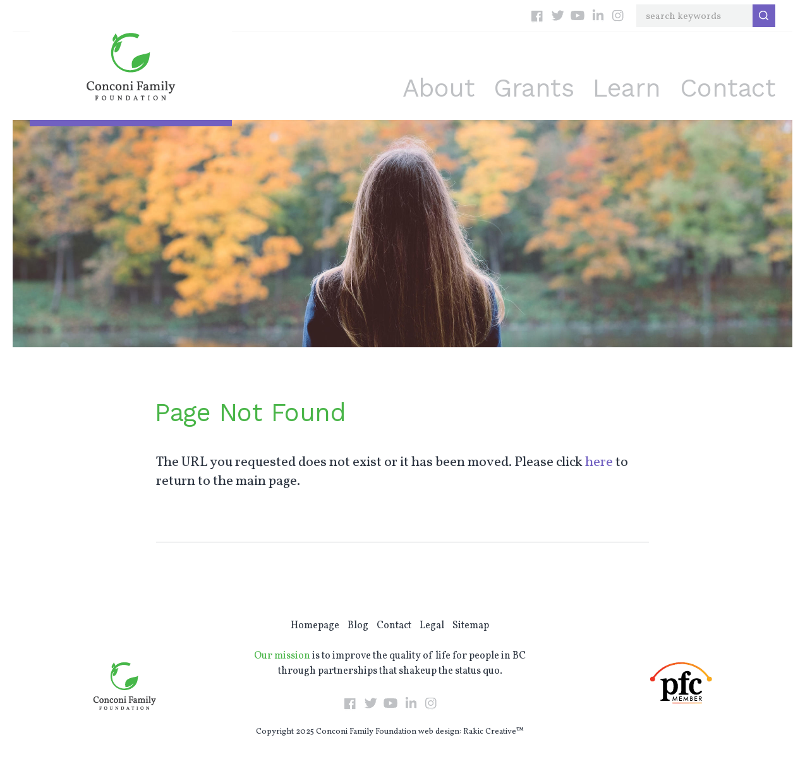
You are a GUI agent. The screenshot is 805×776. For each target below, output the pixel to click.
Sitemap (470, 626)
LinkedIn (597, 15)
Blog (358, 626)
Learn (627, 88)
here (599, 462)
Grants (533, 88)
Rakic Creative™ (493, 731)
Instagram (617, 15)
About (438, 88)
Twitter (557, 15)
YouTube (577, 15)
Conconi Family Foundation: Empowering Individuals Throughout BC (131, 66)
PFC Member (681, 682)
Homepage (315, 626)
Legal (432, 626)
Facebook (537, 15)
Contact (728, 88)
